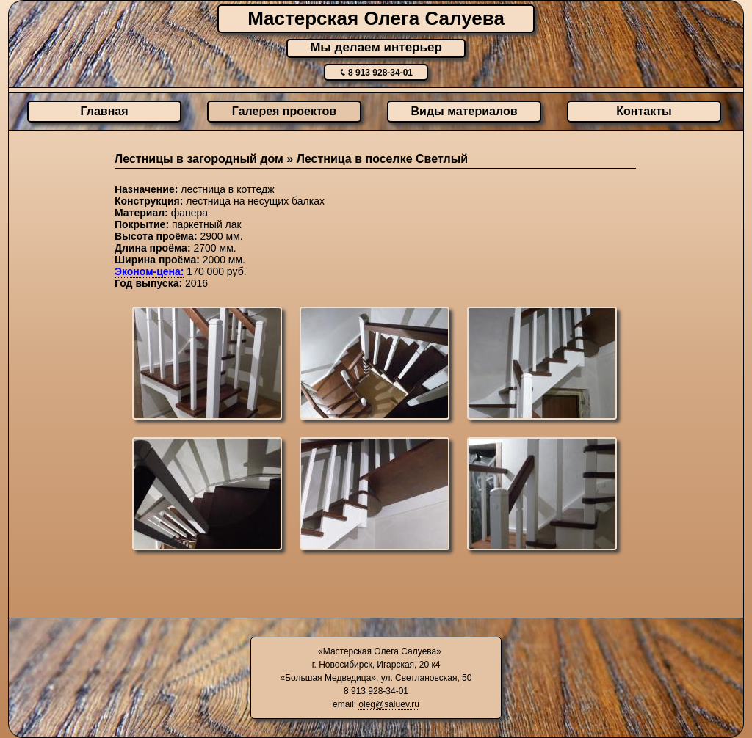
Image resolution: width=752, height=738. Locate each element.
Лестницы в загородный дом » (206, 159)
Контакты (643, 111)
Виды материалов (464, 111)
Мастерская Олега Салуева (376, 18)
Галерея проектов (284, 111)
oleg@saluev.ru (388, 704)
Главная (104, 111)
